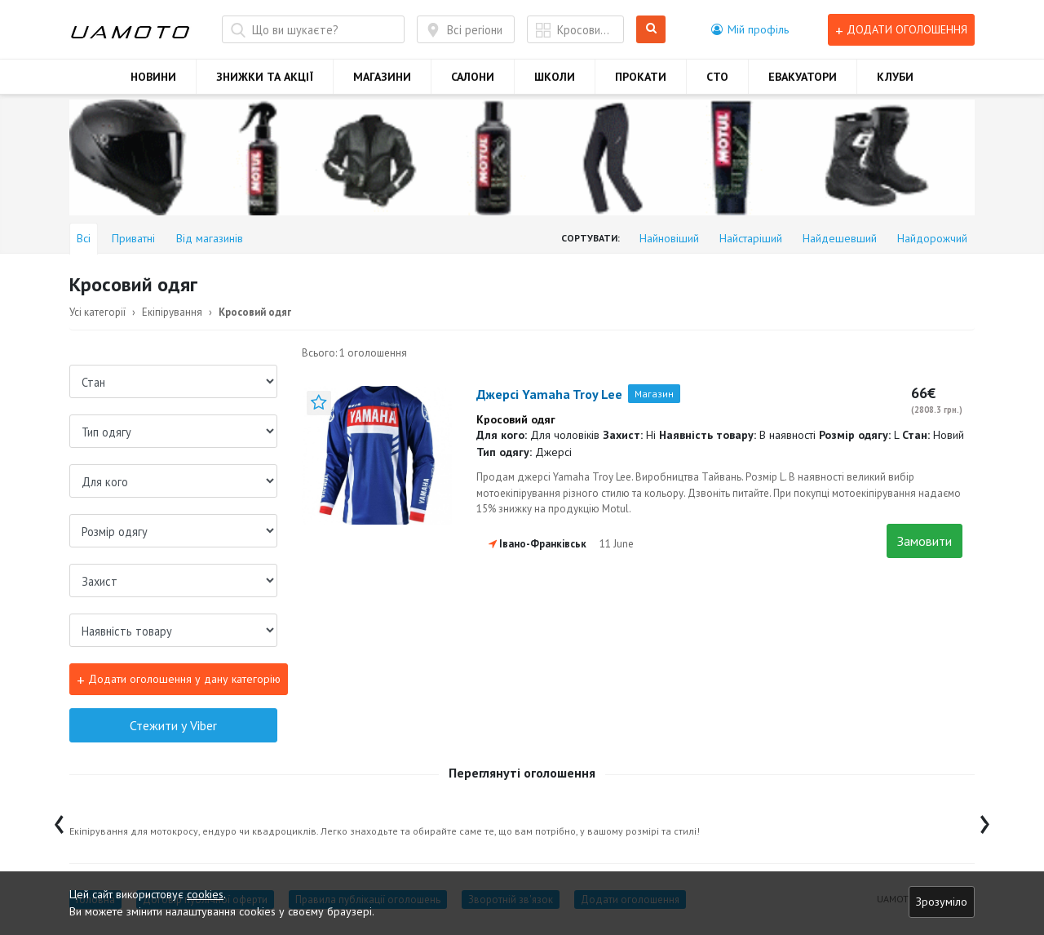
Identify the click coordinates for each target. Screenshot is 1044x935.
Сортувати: (590, 238)
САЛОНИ (472, 76)
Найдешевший (840, 238)
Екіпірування (172, 312)
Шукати (651, 30)
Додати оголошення (901, 29)
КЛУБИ (895, 76)
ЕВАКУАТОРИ (802, 76)
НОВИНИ (153, 76)
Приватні (133, 238)
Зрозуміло (941, 901)
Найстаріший (750, 238)
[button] (750, 29)
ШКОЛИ (554, 76)
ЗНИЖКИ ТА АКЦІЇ (264, 76)
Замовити (924, 541)
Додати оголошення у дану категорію (179, 680)
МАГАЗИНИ (382, 76)
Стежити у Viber (173, 725)
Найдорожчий (932, 238)
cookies (205, 894)
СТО (717, 76)
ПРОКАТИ (640, 76)
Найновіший (669, 238)
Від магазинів (209, 238)
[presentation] (59, 820)
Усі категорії (97, 312)
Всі (84, 238)
